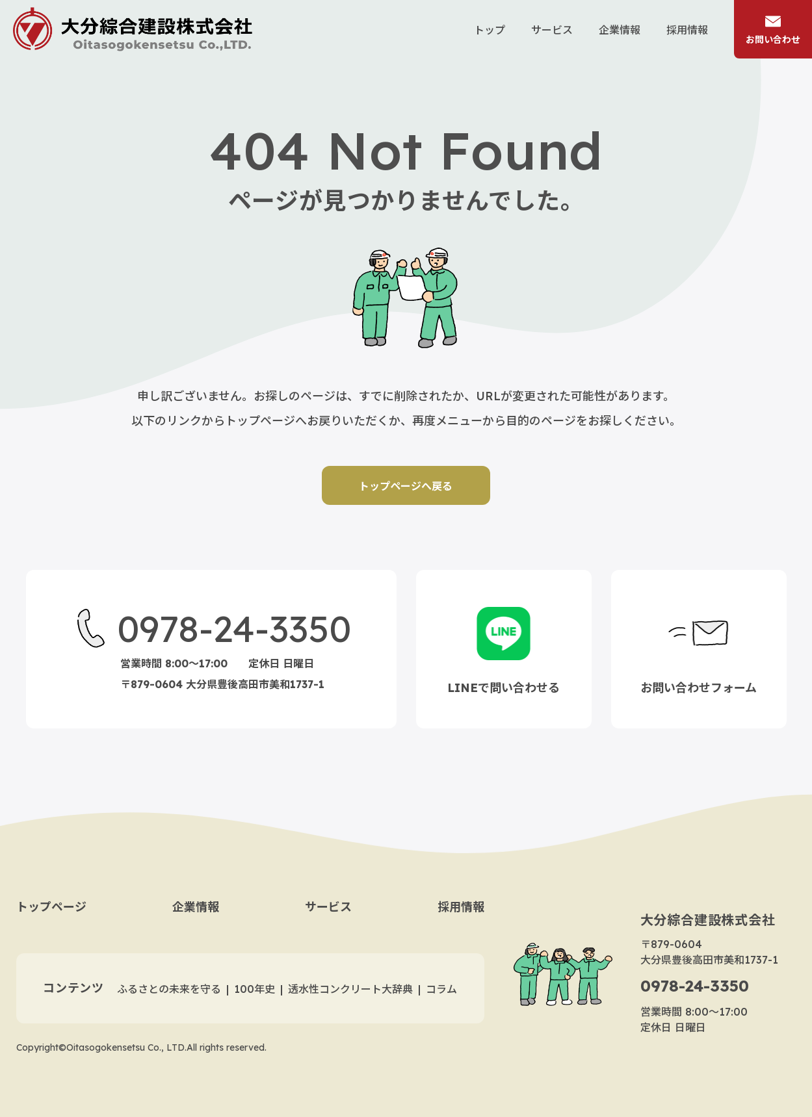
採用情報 (687, 29)
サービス (552, 29)
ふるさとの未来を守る (169, 988)
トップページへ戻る (406, 486)
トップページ (51, 906)
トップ (489, 29)
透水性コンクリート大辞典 (350, 988)
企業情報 (619, 29)
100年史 (254, 988)
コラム (441, 988)
